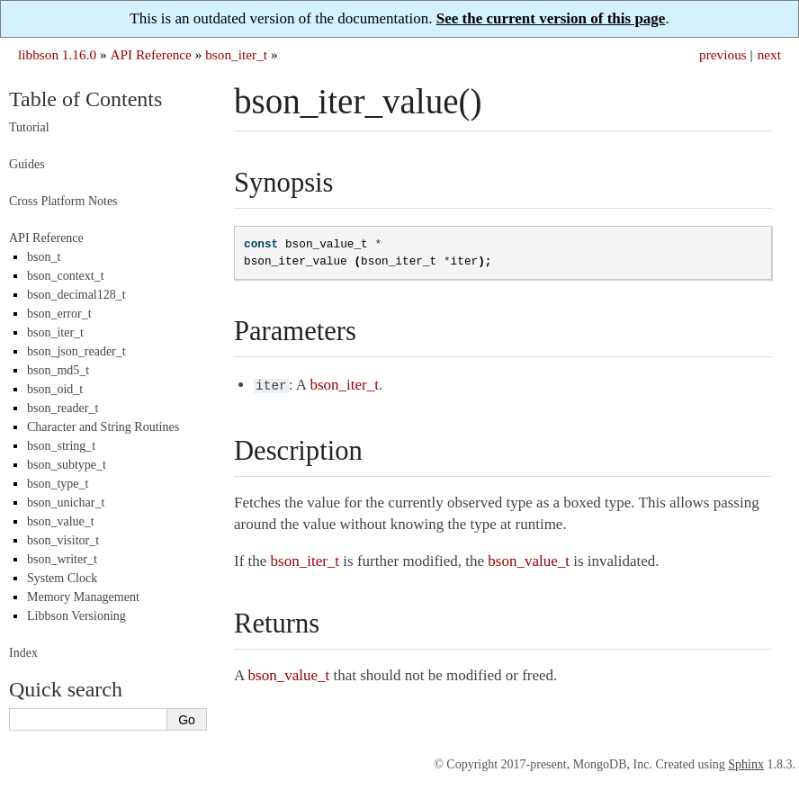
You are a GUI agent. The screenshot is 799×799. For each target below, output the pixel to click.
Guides (27, 164)
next (769, 54)
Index (23, 653)
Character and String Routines (103, 427)
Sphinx (746, 764)
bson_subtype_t (66, 464)
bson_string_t (61, 446)
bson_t (43, 257)
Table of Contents (85, 99)
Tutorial (29, 127)
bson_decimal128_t (76, 294)
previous (723, 54)
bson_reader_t (62, 408)
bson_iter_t (236, 54)
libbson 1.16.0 (57, 54)
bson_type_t (57, 483)
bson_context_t (65, 276)
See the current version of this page (551, 18)
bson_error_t (59, 313)
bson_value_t (60, 521)
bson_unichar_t (65, 502)
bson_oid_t (55, 389)
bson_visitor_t (63, 540)
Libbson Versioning (76, 616)
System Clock (62, 578)
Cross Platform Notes (63, 201)
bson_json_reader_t (76, 351)
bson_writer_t (62, 559)
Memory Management (83, 597)
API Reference (150, 54)
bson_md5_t (58, 370)
